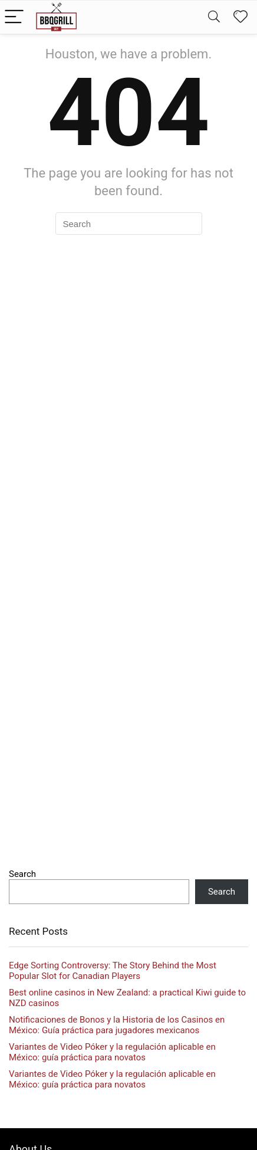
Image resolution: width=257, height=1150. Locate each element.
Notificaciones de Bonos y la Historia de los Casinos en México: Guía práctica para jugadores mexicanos (117, 1025)
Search (22, 874)
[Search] (214, 17)
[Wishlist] (240, 17)
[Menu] (14, 17)
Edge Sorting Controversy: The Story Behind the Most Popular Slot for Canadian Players (112, 970)
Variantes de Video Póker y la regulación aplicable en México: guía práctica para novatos (112, 1052)
